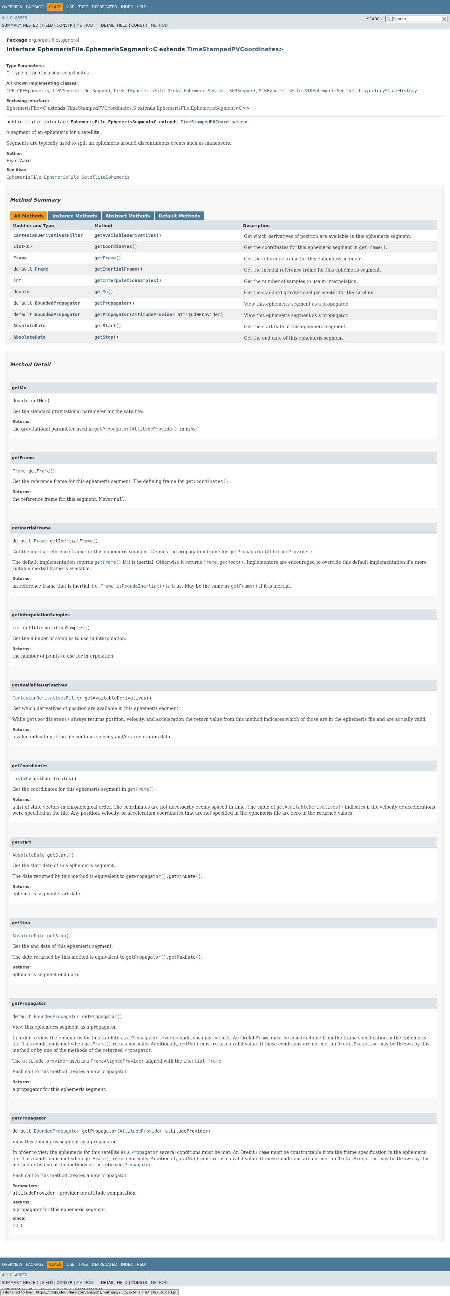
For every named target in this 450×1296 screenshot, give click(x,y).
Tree (83, 7)
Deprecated (104, 7)
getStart (105, 325)
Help (142, 7)
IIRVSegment (67, 90)
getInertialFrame (115, 269)
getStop (103, 337)
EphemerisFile (22, 108)
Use (70, 7)
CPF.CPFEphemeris (27, 90)
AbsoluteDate (29, 325)
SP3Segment (242, 90)
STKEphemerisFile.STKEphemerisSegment (307, 90)
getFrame (105, 257)
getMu (101, 291)
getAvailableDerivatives (125, 235)
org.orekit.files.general (54, 40)
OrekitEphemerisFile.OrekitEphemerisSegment (170, 90)
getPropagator (111, 303)
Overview (12, 7)
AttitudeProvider (153, 314)
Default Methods (179, 215)
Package (35, 7)
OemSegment (97, 90)
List (18, 246)
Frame (20, 257)
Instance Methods (74, 215)
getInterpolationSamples (125, 280)
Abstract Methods (128, 215)
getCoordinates (113, 246)
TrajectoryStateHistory (387, 90)
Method (84, 25)
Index (127, 7)
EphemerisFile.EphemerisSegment (195, 108)
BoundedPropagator (57, 303)
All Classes (14, 18)
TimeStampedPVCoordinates (233, 49)
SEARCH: (375, 19)
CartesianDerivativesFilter (48, 235)
